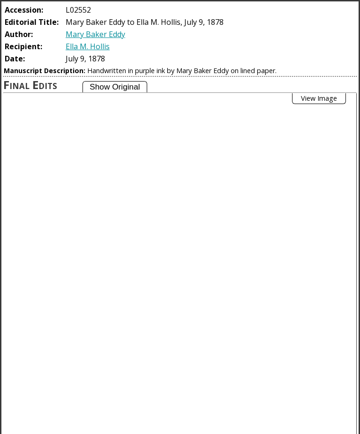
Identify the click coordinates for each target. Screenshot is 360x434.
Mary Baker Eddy (95, 34)
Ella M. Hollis (88, 46)
